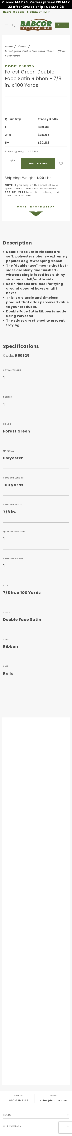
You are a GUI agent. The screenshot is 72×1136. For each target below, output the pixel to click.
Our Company (12, 1126)
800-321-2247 (18, 1100)
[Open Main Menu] (6, 25)
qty (12, 160)
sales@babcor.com (53, 1100)
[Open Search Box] (13, 25)
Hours (7, 1115)
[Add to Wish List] (61, 163)
